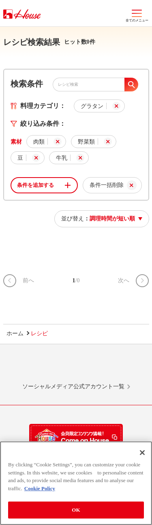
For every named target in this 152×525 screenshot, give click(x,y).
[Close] (142, 452)
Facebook (91, 367)
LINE (30, 367)
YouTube (122, 367)
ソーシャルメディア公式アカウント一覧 (73, 386)
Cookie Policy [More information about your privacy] (39, 488)
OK (76, 510)
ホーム (15, 333)
